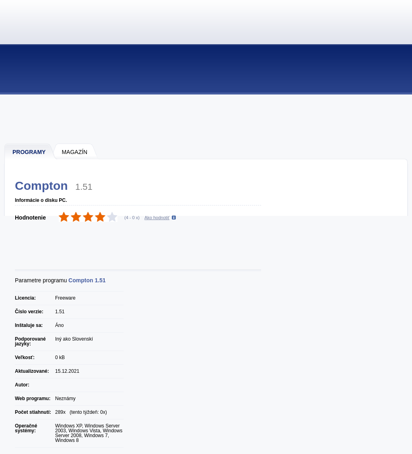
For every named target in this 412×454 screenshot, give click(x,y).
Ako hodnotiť (156, 217)
